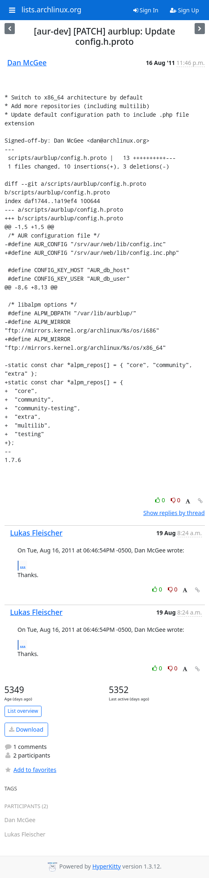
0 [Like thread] (160, 500)
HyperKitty (106, 866)
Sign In (145, 10)
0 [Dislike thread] (176, 500)
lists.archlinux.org (51, 10)
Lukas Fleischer (36, 533)
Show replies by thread (173, 513)
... (23, 565)
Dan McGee (27, 62)
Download (26, 729)
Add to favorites (30, 770)
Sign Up (184, 10)
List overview (23, 710)
